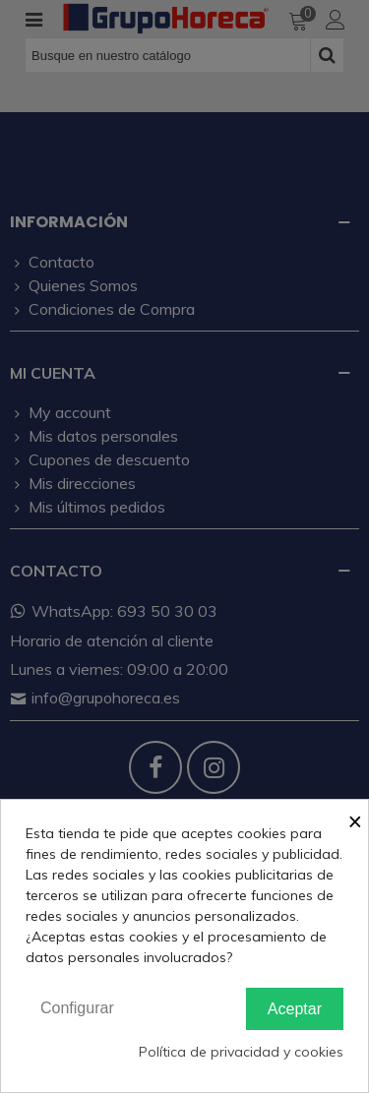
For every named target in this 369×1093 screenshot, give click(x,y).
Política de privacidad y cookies (241, 1052)
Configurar (77, 1008)
